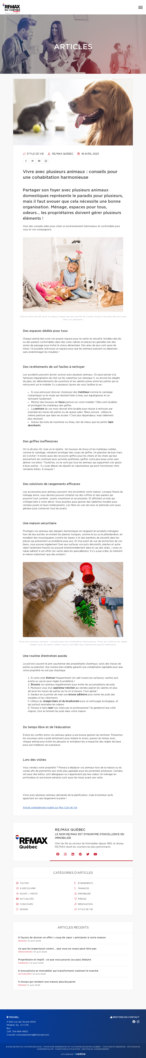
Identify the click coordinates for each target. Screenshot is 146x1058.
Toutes (22, 883)
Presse (80, 899)
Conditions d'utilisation (67, 1049)
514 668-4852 (20, 1032)
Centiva (80, 1054)
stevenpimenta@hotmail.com (32, 1035)
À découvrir (26, 888)
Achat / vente (27, 894)
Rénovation (83, 904)
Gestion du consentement (95, 1049)
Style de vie (33, 154)
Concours (24, 904)
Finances (81, 888)
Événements (83, 883)
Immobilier (82, 894)
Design (22, 909)
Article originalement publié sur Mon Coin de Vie (50, 808)
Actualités (25, 899)
